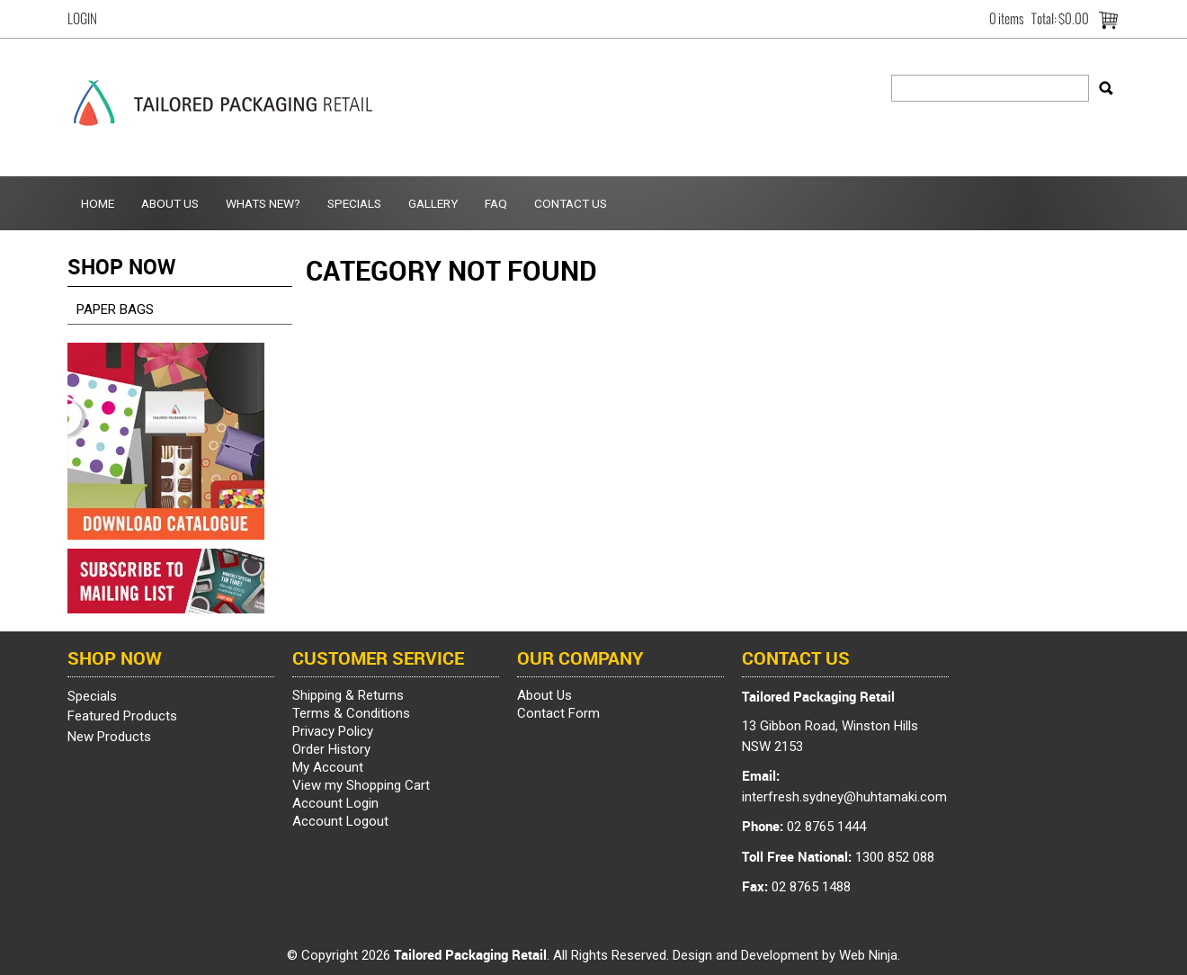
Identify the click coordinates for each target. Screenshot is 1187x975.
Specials (354, 203)
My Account (327, 767)
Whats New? (263, 203)
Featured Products (122, 716)
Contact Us (570, 203)
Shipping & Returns (348, 695)
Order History (331, 749)
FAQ (496, 203)
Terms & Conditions (351, 713)
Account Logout (340, 821)
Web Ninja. (869, 955)
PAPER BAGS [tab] (115, 309)
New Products (109, 737)
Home (97, 203)
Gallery (433, 203)
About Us (170, 203)
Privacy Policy (332, 731)
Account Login (335, 803)
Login (82, 19)
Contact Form (558, 713)
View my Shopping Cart (361, 785)
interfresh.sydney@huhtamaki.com (844, 797)
